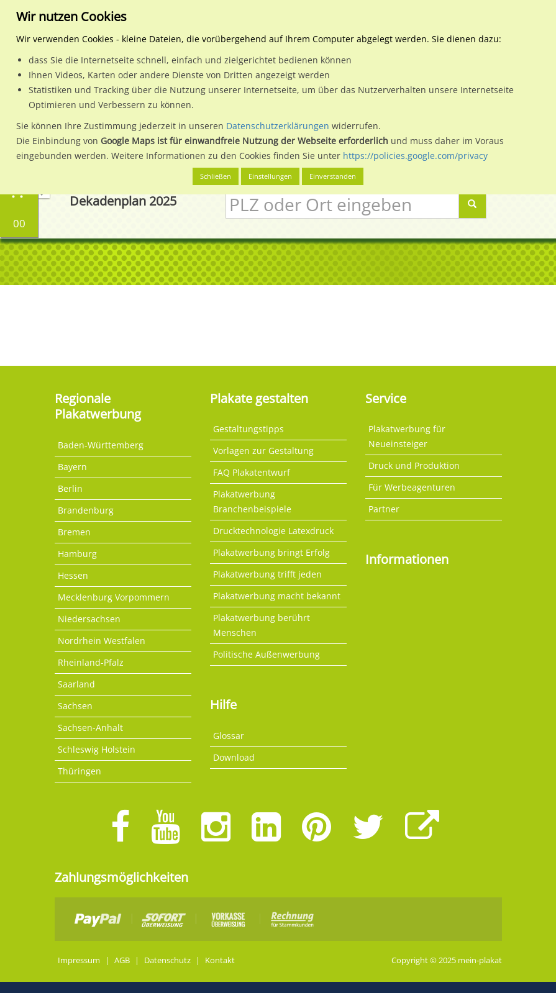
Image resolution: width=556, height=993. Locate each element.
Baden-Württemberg (101, 445)
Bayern (72, 467)
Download (234, 757)
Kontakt (220, 960)
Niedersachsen (89, 619)
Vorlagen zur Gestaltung (263, 450)
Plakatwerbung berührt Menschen (261, 625)
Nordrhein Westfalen (101, 640)
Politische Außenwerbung (266, 654)
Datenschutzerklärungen (277, 126)
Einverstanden (332, 176)
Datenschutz (167, 960)
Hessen (73, 575)
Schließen (215, 176)
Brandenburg (86, 510)
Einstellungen (270, 176)
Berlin (70, 488)
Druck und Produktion (414, 465)
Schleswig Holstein (96, 749)
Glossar (228, 735)
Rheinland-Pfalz (91, 662)
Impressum (79, 960)
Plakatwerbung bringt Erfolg (271, 552)
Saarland (76, 684)
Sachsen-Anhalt (90, 727)
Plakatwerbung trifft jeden (267, 574)
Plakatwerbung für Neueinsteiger (406, 436)
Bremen (74, 532)
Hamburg (77, 554)
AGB (122, 960)
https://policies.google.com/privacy (415, 155)
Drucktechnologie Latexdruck (273, 531)
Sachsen (75, 706)
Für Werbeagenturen (411, 487)
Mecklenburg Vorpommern (114, 597)
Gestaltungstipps (248, 429)
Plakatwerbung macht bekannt (276, 596)
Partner (383, 509)
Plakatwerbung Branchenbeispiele (252, 501)
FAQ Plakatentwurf (251, 472)
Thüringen (79, 771)
